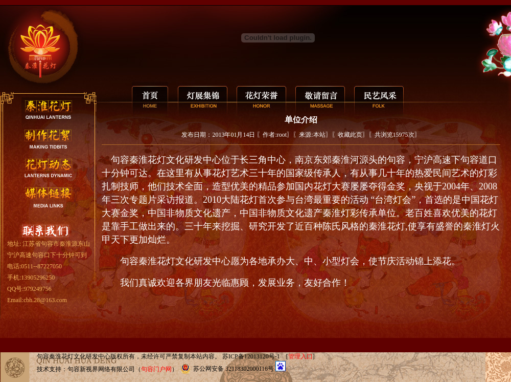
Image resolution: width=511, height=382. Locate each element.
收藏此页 (350, 134)
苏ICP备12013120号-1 (251, 356)
